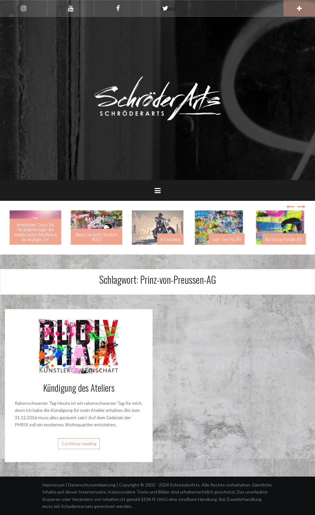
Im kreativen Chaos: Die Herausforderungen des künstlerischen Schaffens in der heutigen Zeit (35, 231)
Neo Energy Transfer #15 (284, 239)
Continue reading (78, 443)
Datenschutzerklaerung (92, 484)
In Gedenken (170, 239)
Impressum (54, 484)
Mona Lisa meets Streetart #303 (96, 236)
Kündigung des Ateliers (79, 387)
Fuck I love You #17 (226, 239)
